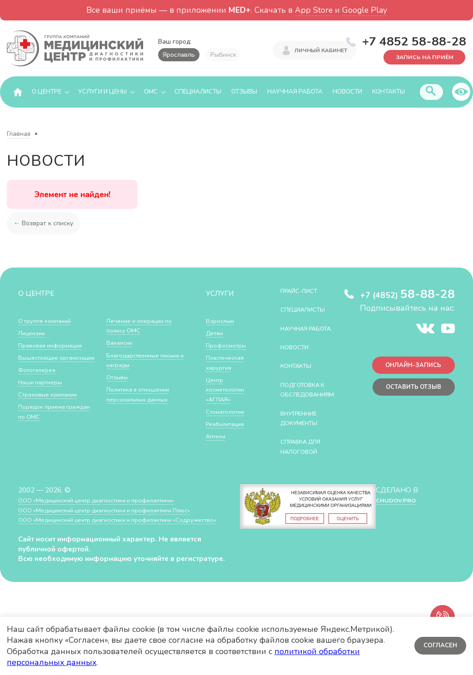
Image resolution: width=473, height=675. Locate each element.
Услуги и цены (102, 92)
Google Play (364, 10)
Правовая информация (55, 345)
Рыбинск (223, 54)
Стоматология (228, 412)
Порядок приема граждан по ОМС (133, 326)
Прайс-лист (303, 291)
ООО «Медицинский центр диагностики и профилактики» (110, 520)
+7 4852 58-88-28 (414, 40)
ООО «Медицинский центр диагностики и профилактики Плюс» (120, 530)
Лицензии (34, 333)
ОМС (151, 92)
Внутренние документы (304, 438)
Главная (18, 134)
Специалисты (197, 92)
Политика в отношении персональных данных (142, 417)
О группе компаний (48, 321)
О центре (46, 92)
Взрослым (222, 321)
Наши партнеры (43, 392)
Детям (216, 333)
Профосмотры (229, 345)
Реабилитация (229, 424)
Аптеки (217, 436)
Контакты (388, 92)
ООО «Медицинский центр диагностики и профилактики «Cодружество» (108, 544)
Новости (347, 92)
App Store (314, 10)
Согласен (438, 645)
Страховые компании (52, 404)
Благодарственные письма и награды (137, 382)
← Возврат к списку (46, 223)
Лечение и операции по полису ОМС (144, 347)
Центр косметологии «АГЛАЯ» (228, 389)
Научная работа (295, 92)
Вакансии (121, 365)
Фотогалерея (39, 380)
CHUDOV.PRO (395, 520)
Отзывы (244, 92)
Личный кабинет (320, 51)
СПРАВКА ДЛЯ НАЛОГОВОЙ (306, 466)
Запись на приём (418, 56)
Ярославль (179, 54)
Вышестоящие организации (41, 362)
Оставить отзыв (409, 392)
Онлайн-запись (409, 368)
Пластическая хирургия (228, 362)
